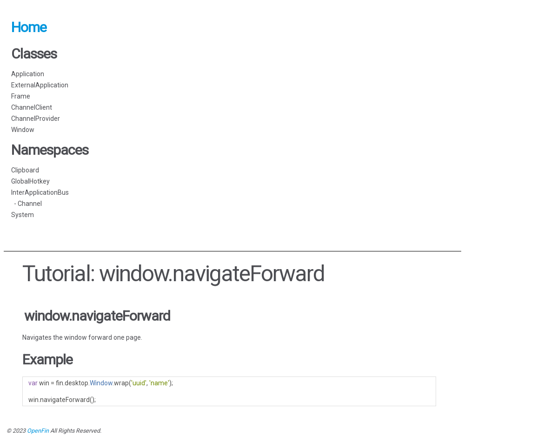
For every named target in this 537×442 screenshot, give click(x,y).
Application (27, 74)
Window (22, 129)
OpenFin (38, 430)
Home (28, 27)
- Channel (26, 203)
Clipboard (25, 170)
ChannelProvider (35, 118)
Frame (20, 96)
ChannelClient (31, 107)
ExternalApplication (39, 85)
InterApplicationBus (40, 192)
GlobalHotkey (30, 181)
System (22, 214)
